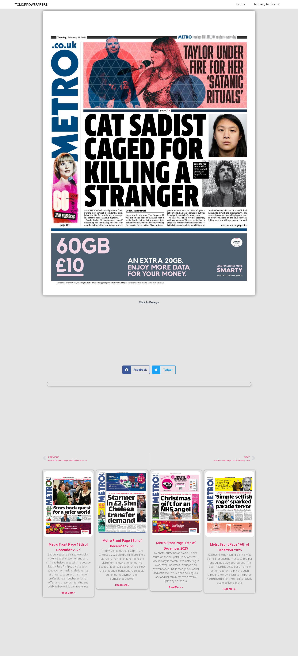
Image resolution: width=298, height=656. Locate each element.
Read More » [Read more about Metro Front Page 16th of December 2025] (230, 589)
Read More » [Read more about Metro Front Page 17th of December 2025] (176, 587)
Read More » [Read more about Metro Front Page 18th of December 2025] (122, 585)
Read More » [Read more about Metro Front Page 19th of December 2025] (68, 592)
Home (241, 4)
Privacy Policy (266, 4)
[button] (136, 370)
